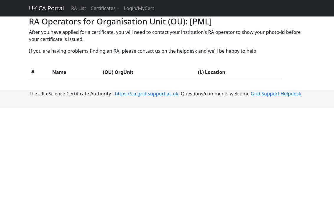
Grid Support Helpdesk (276, 93)
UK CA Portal (46, 8)
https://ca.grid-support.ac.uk (147, 93)
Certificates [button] (103, 8)
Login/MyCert (139, 8)
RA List (78, 8)
